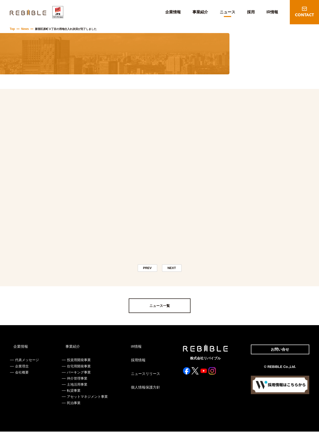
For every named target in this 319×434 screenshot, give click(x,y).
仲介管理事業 (77, 381)
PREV (147, 269)
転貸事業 (73, 393)
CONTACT (304, 15)
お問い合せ (278, 352)
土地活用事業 (77, 387)
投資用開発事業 (79, 362)
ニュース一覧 (159, 308)
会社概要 (22, 375)
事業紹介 (200, 12)
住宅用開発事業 (79, 369)
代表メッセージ (27, 362)
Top (12, 28)
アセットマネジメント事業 (87, 399)
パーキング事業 (79, 375)
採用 (251, 12)
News (24, 28)
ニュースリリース (143, 376)
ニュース (227, 12)
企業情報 (173, 12)
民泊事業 (73, 405)
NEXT (171, 269)
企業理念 (22, 369)
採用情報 (137, 363)
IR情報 (272, 12)
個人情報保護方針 (143, 390)
